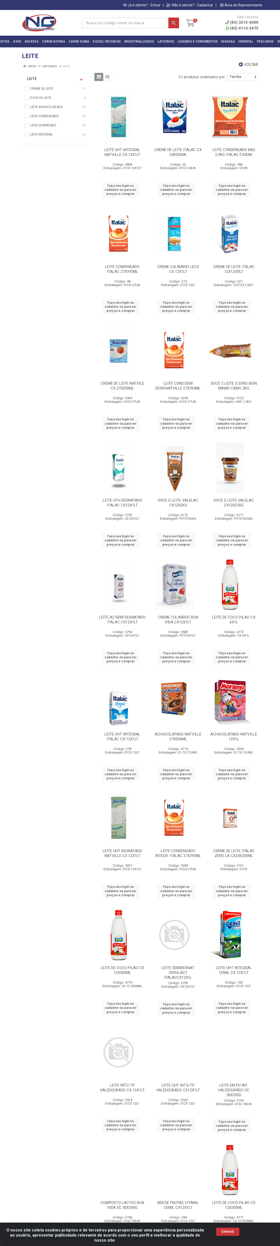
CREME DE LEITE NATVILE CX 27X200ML (122, 386)
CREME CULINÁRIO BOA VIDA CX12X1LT (178, 619)
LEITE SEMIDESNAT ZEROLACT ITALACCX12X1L (178, 973)
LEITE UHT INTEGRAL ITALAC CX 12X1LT (122, 736)
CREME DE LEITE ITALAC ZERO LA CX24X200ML (234, 853)
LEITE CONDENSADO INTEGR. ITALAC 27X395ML (178, 853)
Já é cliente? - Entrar (141, 5)
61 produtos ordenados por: (202, 77)
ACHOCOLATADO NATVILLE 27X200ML (178, 736)
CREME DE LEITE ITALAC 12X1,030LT (234, 269)
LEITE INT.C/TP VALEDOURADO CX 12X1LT (122, 1087)
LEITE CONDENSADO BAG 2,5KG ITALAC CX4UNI (233, 152)
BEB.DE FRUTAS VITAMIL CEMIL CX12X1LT (178, 1205)
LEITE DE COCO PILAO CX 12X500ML (122, 970)
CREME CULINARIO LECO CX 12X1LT (178, 269)
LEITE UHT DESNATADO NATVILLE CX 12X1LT (122, 853)
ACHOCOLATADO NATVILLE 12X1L (233, 736)
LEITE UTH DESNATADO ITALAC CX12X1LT (122, 502)
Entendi (228, 1231)
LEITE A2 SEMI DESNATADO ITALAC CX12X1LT (122, 619)
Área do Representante (241, 5)
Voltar (248, 64)
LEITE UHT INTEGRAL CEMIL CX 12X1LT (234, 970)
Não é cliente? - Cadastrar (189, 5)
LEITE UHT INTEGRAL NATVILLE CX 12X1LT (122, 152)
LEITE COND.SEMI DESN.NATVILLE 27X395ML (178, 386)
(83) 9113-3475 (242, 28)
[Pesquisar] (173, 23)
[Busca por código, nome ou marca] (125, 23)
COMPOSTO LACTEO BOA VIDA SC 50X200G (122, 1205)
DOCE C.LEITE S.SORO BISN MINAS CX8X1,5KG (234, 386)
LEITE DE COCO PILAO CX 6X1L (233, 619)
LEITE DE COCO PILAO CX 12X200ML (233, 1205)
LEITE (55, 79)
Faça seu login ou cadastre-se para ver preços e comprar (121, 190)
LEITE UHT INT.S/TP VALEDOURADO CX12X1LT (178, 1087)
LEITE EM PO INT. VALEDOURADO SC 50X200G (233, 1090)
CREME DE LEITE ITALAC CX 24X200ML (178, 152)
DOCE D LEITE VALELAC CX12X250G (234, 502)
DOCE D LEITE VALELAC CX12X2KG (178, 502)
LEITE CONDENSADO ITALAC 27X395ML (122, 269)
